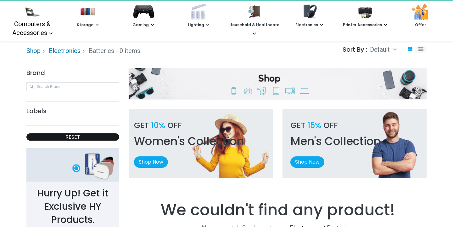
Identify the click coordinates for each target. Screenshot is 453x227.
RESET (72, 137)
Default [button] (380, 49)
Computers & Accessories (31, 20)
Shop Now (151, 162)
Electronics (65, 51)
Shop (33, 51)
